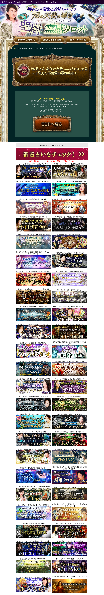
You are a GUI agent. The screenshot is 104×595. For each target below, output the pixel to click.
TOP (14, 48)
